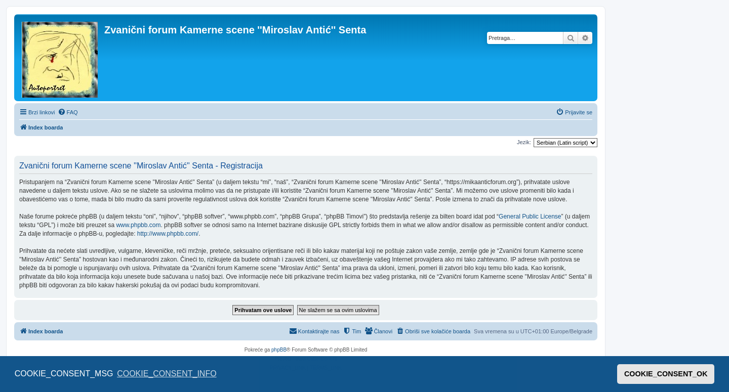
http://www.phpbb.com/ (167, 233)
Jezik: (524, 142)
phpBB (279, 350)
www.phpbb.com (138, 225)
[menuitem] (68, 112)
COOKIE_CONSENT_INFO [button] (166, 373)
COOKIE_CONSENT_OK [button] (666, 374)
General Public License (530, 216)
